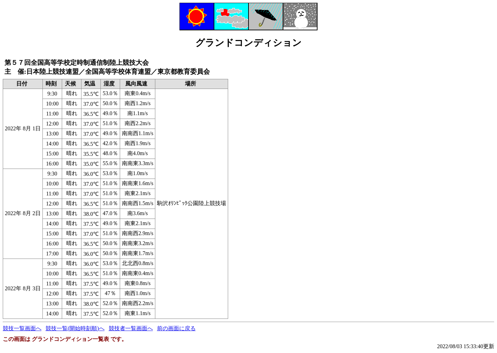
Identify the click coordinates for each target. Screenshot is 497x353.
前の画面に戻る (176, 328)
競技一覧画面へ (22, 328)
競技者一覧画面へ (131, 328)
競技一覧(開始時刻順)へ (75, 328)
